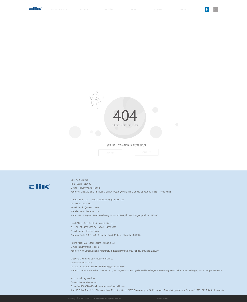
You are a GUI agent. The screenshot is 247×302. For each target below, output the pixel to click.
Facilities (108, 9)
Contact (158, 9)
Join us (182, 9)
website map (162, 298)
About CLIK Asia (59, 9)
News (133, 9)
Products (84, 9)
